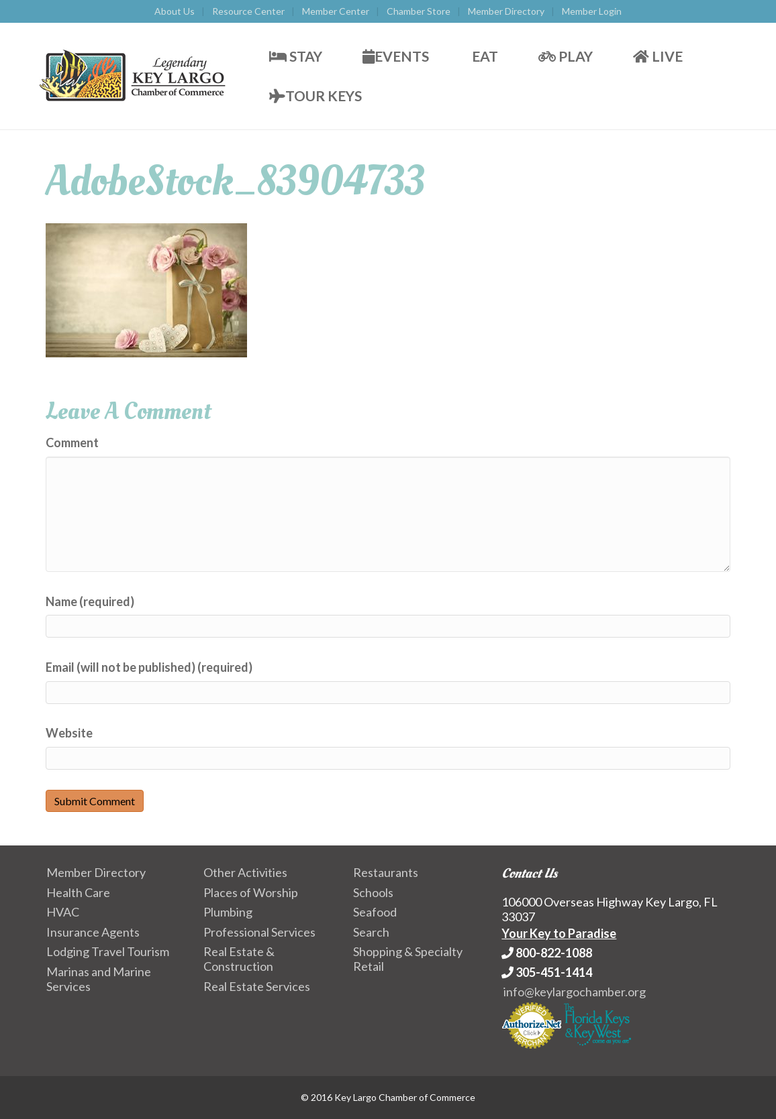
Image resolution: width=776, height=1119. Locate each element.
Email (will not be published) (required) (149, 667)
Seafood (375, 911)
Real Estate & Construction (239, 959)
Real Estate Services (256, 986)
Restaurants (385, 872)
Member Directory (506, 11)
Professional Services (259, 932)
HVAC (62, 911)
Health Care (78, 892)
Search (371, 932)
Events (395, 56)
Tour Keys (315, 95)
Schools (373, 892)
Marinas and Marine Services (98, 979)
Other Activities (245, 872)
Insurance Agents (93, 932)
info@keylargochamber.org (574, 991)
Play (565, 56)
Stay (295, 56)
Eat (483, 56)
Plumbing (227, 911)
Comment (72, 442)
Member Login (592, 11)
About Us (174, 11)
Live (658, 56)
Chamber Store (418, 11)
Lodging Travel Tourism (107, 951)
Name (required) (90, 601)
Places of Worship (250, 892)
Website (69, 732)
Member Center (335, 11)
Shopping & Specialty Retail (408, 959)
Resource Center (248, 11)
